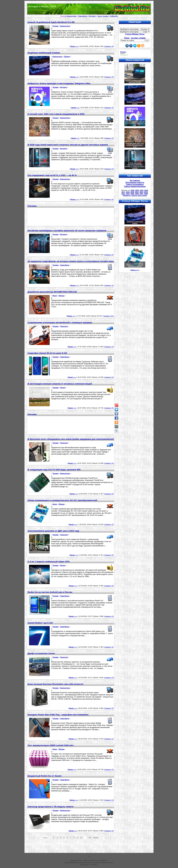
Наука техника (103, 16)
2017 (123, 192)
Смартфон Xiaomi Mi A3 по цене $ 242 (47, 353)
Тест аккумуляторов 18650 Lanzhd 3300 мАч (51, 745)
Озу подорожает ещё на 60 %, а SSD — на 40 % (52, 175)
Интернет (92, 16)
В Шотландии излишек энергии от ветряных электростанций (60, 383)
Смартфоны (82, 16)
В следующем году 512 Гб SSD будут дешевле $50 (54, 469)
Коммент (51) (109, 316)
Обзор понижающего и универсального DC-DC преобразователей (62, 500)
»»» (74, 46)
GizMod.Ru (114, 16)
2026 (132, 190)
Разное (62, 387)
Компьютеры (71, 16)
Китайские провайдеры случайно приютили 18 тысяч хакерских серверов (67, 230)
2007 (141, 194)
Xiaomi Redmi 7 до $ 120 (40, 623)
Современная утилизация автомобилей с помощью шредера (60, 322)
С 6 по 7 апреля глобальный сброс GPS (48, 561)
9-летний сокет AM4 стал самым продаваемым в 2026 (56, 114)
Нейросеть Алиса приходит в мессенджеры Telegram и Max (59, 83)
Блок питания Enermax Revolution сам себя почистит (56, 684)
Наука (54, 295)
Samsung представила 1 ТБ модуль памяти (50, 806)
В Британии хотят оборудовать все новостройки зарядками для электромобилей (71, 439)
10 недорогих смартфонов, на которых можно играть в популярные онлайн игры (71, 261)
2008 (137, 194)
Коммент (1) (109, 739)
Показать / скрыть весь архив (135, 195)
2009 (132, 194)
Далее (95, 837)
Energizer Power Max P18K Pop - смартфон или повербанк (58, 714)
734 (89, 837)
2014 (137, 192)
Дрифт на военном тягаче (41, 653)
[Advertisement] (70, 216)
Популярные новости (135, 182)
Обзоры (67, 56)
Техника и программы (89, 9)
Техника (55, 26)
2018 (146, 190)
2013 (141, 192)
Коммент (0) (109, 46)
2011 (123, 194)
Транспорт (64, 326)
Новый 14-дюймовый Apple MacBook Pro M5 (51, 22)
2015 (132, 192)
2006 (146, 194)
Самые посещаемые (135, 184)
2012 (146, 192)
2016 (128, 192)
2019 (141, 190)
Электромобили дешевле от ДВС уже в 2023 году (53, 531)
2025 (137, 190)
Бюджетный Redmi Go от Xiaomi (45, 776)
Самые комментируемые (135, 186)
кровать (122, 53)
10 (81, 837)
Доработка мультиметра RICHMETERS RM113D (52, 292)
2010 (128, 194)
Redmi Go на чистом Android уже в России (50, 592)
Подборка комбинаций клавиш (44, 52)
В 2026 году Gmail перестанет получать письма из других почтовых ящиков (68, 144)
